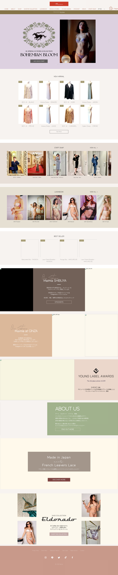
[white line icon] (52, 557)
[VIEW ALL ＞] (94, 147)
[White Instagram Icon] (45, 557)
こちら (63, 12)
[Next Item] (108, 166)
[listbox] (101, 9)
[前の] (9, 41)
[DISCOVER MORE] (59, 479)
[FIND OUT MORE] (67, 429)
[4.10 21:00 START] (39, 61)
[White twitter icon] (59, 557)
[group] (59, 251)
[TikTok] (65, 557)
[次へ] (109, 41)
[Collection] (57, 64)
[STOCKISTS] (59, 302)
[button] (31, 9)
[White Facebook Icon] (72, 557)
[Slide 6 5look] (60, 64)
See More (59, 131)
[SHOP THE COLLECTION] (59, 534)
